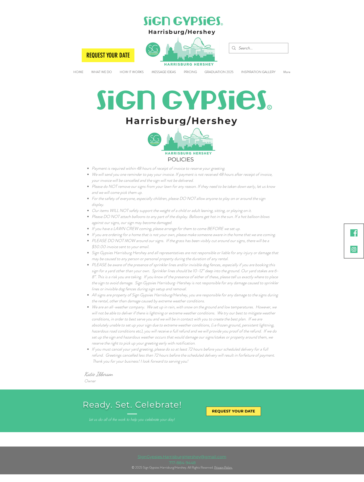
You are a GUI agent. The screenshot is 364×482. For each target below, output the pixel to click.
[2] (354, 232)
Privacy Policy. (223, 467)
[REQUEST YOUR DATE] (108, 55)
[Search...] (258, 48)
